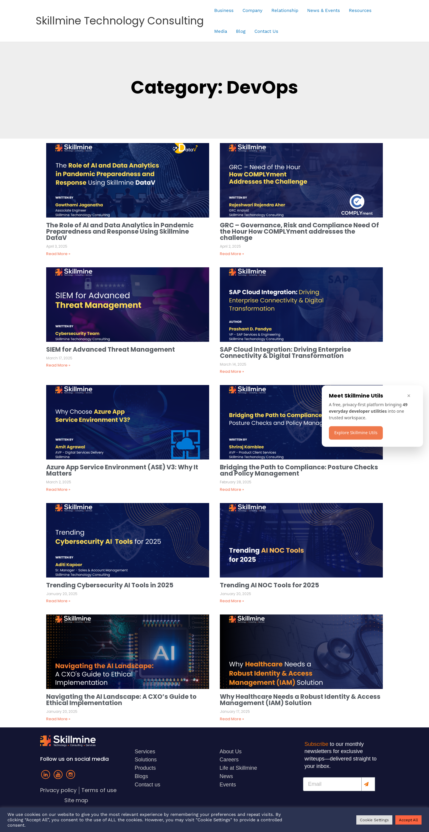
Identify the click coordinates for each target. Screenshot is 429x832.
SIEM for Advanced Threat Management (110, 349)
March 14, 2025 (233, 364)
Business (224, 10)
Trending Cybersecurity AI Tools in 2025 (110, 585)
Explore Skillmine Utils (355, 432)
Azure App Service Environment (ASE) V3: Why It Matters (122, 470)
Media (220, 31)
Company (252, 10)
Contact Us (266, 31)
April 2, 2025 (230, 246)
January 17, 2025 (235, 711)
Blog (240, 31)
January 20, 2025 (61, 593)
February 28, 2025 (235, 482)
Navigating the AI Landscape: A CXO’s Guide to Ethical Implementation (121, 699)
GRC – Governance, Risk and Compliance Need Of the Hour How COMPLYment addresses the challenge (299, 231)
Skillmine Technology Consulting (120, 20)
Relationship (284, 10)
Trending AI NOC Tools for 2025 (270, 585)
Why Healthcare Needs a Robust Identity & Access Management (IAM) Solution (300, 699)
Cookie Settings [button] (374, 820)
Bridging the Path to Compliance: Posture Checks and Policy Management (299, 470)
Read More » (58, 254)
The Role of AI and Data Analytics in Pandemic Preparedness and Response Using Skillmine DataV (120, 231)
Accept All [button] (408, 820)
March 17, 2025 (59, 358)
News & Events (323, 10)
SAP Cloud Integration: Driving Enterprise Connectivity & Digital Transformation (285, 352)
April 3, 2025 (56, 246)
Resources (360, 10)
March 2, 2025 (58, 482)
